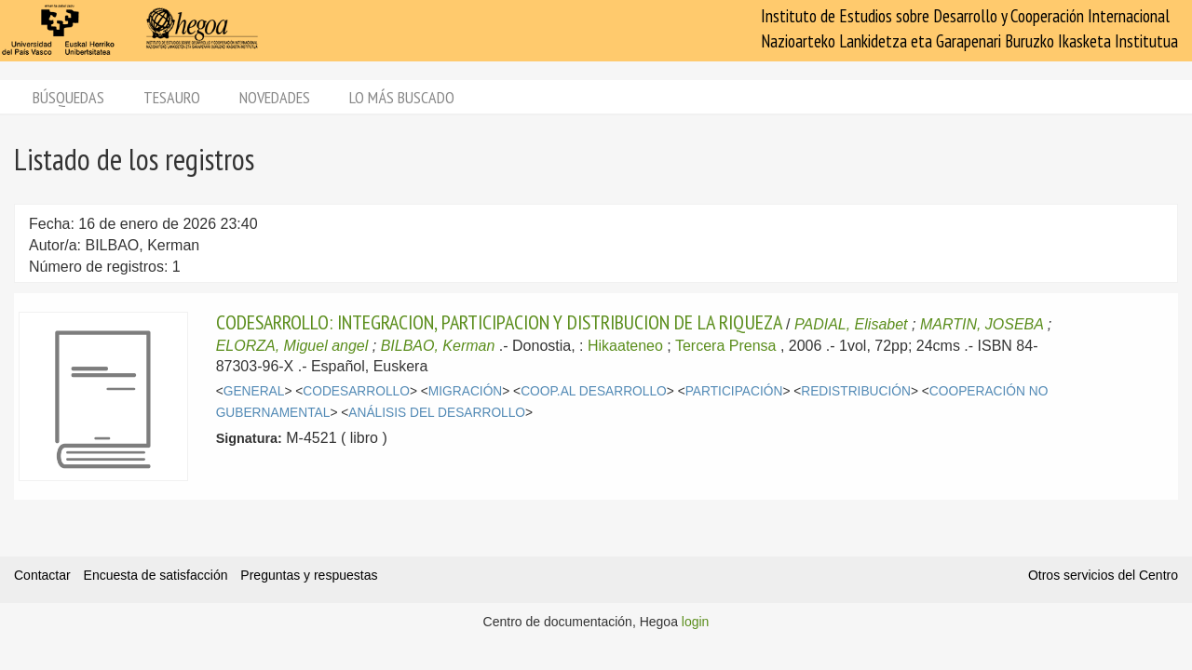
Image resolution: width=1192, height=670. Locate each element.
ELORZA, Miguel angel (292, 346)
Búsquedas (68, 97)
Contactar (42, 575)
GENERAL (254, 391)
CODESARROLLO (356, 391)
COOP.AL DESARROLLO (594, 391)
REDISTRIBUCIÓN (856, 391)
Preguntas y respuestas (308, 575)
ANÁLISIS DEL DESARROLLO (436, 413)
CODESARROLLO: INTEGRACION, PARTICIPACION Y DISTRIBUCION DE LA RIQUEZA (499, 322)
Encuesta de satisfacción (156, 575)
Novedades (274, 97)
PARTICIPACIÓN (734, 391)
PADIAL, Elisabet (851, 324)
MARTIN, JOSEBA (981, 324)
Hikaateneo (625, 346)
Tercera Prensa (726, 346)
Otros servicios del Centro (1103, 575)
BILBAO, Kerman (438, 346)
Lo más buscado (401, 97)
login (696, 621)
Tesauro (171, 97)
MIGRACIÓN (465, 391)
